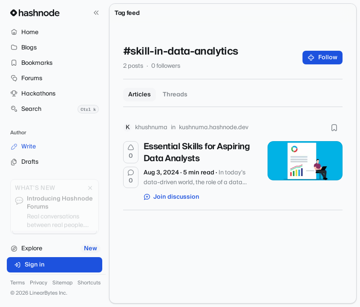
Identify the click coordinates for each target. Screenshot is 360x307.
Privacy (38, 283)
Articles (139, 95)
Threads (175, 95)
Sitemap (62, 283)
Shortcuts (89, 283)
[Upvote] (130, 152)
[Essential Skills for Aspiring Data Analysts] (305, 160)
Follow (323, 57)
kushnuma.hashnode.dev (213, 127)
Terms (17, 283)
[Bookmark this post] (334, 127)
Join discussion (172, 197)
